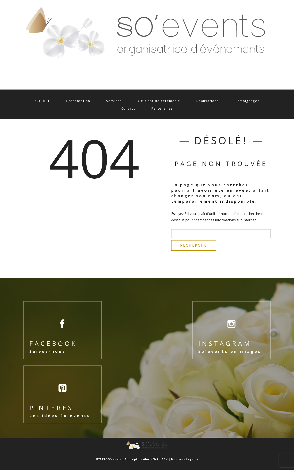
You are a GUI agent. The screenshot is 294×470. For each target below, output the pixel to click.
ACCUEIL (42, 101)
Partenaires (162, 108)
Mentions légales (184, 459)
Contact (128, 108)
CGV (165, 459)
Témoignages (247, 101)
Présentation (78, 101)
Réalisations (207, 101)
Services (114, 101)
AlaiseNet (150, 459)
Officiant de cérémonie (159, 101)
